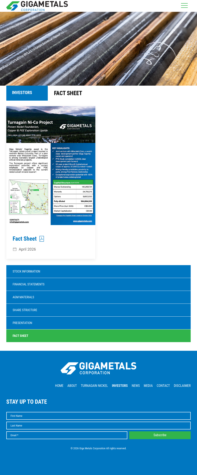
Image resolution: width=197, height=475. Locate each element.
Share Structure (25, 310)
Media (148, 386)
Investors (120, 386)
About (72, 386)
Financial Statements (28, 284)
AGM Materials (23, 297)
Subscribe (159, 435)
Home (59, 386)
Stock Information (26, 271)
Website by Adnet (98, 454)
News (136, 386)
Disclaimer (182, 386)
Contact (163, 386)
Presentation (22, 323)
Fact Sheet (20, 336)
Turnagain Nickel (94, 386)
